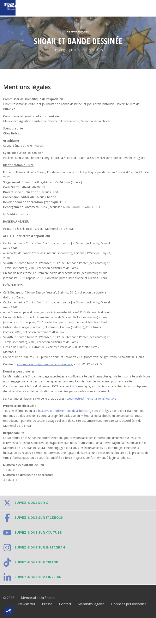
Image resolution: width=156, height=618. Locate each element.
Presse (47, 604)
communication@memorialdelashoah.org (45, 364)
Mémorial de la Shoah (38, 597)
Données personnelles (128, 604)
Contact (65, 604)
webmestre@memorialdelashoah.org (91, 398)
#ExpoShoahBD (78, 31)
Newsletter (26, 604)
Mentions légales (91, 604)
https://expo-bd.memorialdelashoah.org (64, 411)
